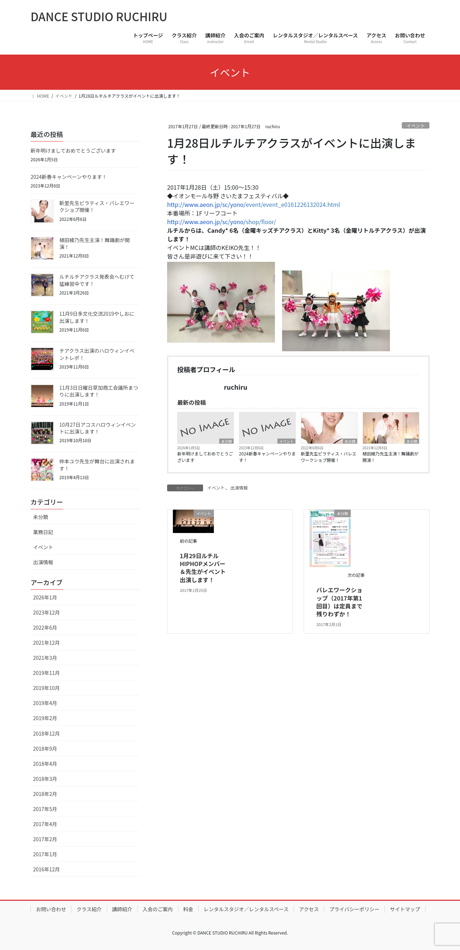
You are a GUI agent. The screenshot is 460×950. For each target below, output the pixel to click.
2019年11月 (46, 672)
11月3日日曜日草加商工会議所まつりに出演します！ (98, 391)
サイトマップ (405, 909)
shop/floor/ (221, 221)
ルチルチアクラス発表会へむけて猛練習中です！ (96, 280)
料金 (188, 909)
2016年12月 (46, 869)
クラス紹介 (89, 909)
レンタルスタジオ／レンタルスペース (246, 909)
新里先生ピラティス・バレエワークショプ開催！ (328, 456)
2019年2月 (45, 718)
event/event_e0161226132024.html (253, 204)
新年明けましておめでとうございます (205, 456)
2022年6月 (45, 627)
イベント (415, 125)
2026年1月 (45, 597)
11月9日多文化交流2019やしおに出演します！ (96, 317)
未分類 (226, 441)
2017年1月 (45, 854)
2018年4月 (45, 763)
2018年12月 (46, 733)
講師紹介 (122, 909)
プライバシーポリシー (354, 909)
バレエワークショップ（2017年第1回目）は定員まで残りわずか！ (339, 601)
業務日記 (43, 532)
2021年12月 (46, 642)
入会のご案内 (158, 909)
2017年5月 (45, 808)
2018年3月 (45, 778)
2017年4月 (45, 824)
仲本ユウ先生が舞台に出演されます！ (97, 465)
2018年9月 (45, 748)
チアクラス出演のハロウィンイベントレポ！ (96, 354)
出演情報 (239, 488)
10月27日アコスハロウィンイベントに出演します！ (97, 428)
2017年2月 (45, 839)
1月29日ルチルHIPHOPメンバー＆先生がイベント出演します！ (203, 567)
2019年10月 (46, 687)
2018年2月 (45, 793)
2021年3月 (45, 657)
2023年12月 (46, 612)
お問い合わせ (51, 909)
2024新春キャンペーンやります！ (267, 456)
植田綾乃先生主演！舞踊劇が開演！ (391, 456)
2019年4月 (45, 702)
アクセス (309, 909)
